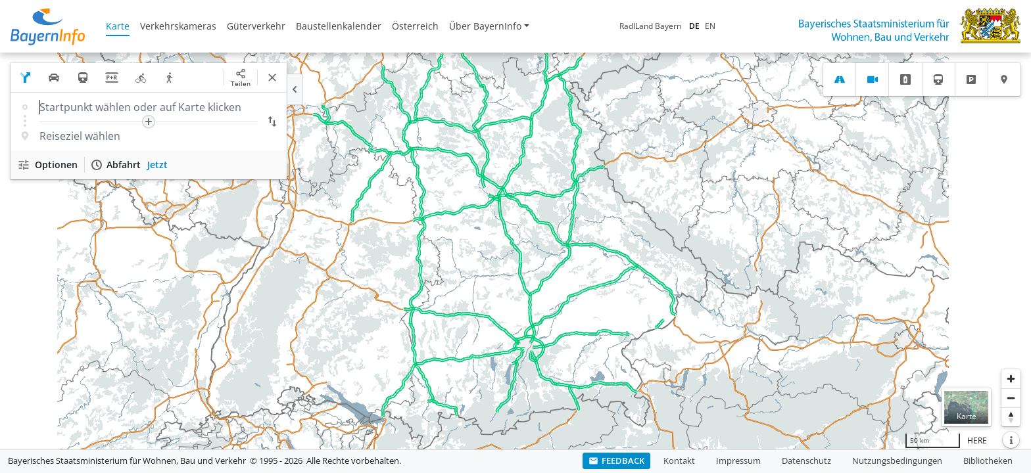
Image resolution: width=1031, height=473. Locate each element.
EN (710, 26)
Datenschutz (806, 460)
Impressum (738, 460)
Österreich (415, 26)
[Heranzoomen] (1010, 378)
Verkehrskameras (178, 26)
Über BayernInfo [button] (485, 26)
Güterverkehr (256, 26)
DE (694, 26)
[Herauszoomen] (1010, 397)
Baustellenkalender (338, 26)
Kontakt (679, 460)
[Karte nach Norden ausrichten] (1010, 416)
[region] (515, 251)
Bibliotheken (988, 460)
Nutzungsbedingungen (897, 460)
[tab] (839, 79)
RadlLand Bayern (650, 26)
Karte (118, 26)
